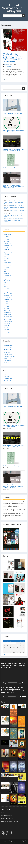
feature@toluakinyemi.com (7, 818)
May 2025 (6, 240)
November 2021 (8, 275)
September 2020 (8, 299)
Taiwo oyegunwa (8, 218)
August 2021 (7, 280)
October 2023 (7, 251)
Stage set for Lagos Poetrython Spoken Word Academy (14, 211)
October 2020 (7, 297)
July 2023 (6, 254)
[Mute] (22, 682)
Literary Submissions (9, 356)
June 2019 (6, 327)
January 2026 (7, 234)
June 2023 (6, 256)
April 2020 (6, 308)
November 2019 (8, 318)
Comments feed (8, 378)
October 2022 (7, 266)
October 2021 (7, 277)
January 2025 (7, 243)
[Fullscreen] (25, 682)
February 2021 (7, 290)
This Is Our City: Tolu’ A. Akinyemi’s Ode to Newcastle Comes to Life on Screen (13, 149)
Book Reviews (7, 349)
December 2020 (8, 293)
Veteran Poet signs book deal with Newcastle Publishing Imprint (14, 215)
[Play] (3, 682)
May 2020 (6, 306)
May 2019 (6, 329)
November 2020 (8, 295)
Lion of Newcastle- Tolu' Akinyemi (14, 8)
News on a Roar (8, 358)
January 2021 (7, 292)
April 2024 (6, 247)
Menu (2, 2)
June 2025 (6, 238)
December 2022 (8, 264)
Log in (5, 374)
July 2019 (6, 325)
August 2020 (7, 301)
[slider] (12, 696)
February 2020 (7, 312)
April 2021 (6, 288)
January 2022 (7, 273)
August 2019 (7, 323)
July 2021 (6, 282)
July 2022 (6, 267)
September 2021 (8, 279)
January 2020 (7, 314)
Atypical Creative (7, 66)
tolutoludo (6, 64)
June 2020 (6, 305)
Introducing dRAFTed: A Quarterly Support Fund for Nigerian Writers (14, 131)
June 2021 (6, 284)
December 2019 (8, 316)
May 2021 (6, 286)
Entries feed (7, 376)
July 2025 (6, 236)
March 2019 (7, 333)
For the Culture (8, 353)
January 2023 (7, 262)
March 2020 (7, 310)
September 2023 (8, 253)
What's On (6, 362)
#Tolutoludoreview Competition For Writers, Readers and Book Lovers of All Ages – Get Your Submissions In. (13, 58)
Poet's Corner (7, 360)
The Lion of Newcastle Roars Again (11, 168)
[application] (14, 677)
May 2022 (6, 271)
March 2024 (7, 249)
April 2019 (6, 331)
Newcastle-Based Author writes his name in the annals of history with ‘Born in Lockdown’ (14, 202)
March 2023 (7, 260)
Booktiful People (8, 351)
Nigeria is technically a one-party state (13, 113)
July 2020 (6, 303)
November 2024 (8, 245)
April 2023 (6, 258)
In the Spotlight (8, 354)
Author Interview (8, 347)
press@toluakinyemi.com (6, 815)
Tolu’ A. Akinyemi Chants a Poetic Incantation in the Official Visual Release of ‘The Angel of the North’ (14, 186)
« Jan (4, 654)
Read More (6, 79)
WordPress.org (7, 380)
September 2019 (8, 321)
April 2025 (6, 241)
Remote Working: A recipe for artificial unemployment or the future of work (14, 207)
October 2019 (7, 320)
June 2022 (6, 269)
